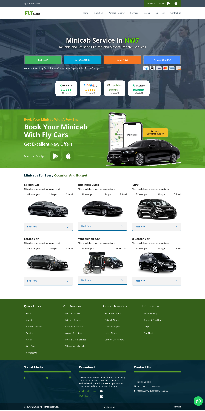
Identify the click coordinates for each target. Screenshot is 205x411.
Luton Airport (111, 333)
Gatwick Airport (112, 320)
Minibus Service (73, 320)
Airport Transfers (73, 333)
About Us (98, 12)
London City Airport (114, 340)
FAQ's (146, 327)
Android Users (87, 392)
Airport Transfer (117, 12)
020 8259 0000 (33, 3)
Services (134, 12)
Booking (162, 59)
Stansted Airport (113, 327)
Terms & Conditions (153, 320)
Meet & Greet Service (75, 340)
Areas (147, 12)
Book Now (33, 226)
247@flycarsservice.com (148, 387)
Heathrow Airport (113, 314)
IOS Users (85, 397)
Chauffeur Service (74, 327)
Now (43, 59)
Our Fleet (159, 12)
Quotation (83, 59)
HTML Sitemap (108, 408)
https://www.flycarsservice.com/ (152, 391)
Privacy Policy (150, 314)
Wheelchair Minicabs (75, 346)
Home (85, 12)
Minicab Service (73, 314)
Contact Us (175, 12)
